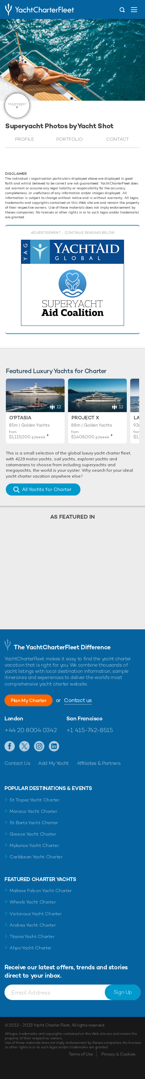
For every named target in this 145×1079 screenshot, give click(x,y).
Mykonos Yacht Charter (34, 845)
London (13, 718)
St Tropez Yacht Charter (35, 800)
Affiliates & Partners (99, 763)
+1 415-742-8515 (89, 730)
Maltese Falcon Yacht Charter (41, 890)
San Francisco (84, 718)
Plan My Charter (28, 700)
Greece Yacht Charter (33, 834)
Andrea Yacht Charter (33, 925)
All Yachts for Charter (46, 489)
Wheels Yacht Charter (33, 902)
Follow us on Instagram (39, 746)
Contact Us (17, 763)
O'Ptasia (20, 417)
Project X (85, 417)
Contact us (78, 700)
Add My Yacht (53, 763)
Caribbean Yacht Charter (36, 857)
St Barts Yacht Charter (34, 823)
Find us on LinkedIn (54, 746)
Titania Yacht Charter (32, 936)
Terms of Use (81, 1054)
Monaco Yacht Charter (33, 811)
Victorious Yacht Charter (36, 914)
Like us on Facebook (9, 746)
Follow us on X (24, 746)
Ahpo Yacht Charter (31, 948)
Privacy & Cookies (118, 1054)
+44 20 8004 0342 (30, 730)
